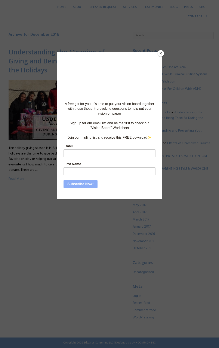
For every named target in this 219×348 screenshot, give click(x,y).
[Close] (161, 53)
